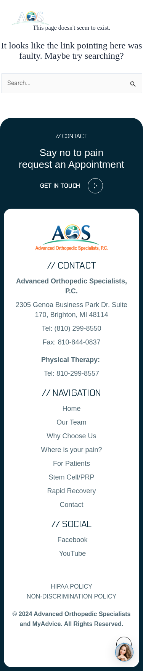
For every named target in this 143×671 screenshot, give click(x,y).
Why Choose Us (71, 436)
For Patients (71, 463)
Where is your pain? (71, 450)
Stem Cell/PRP (71, 477)
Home (71, 408)
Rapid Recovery (71, 491)
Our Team (71, 422)
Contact (71, 504)
